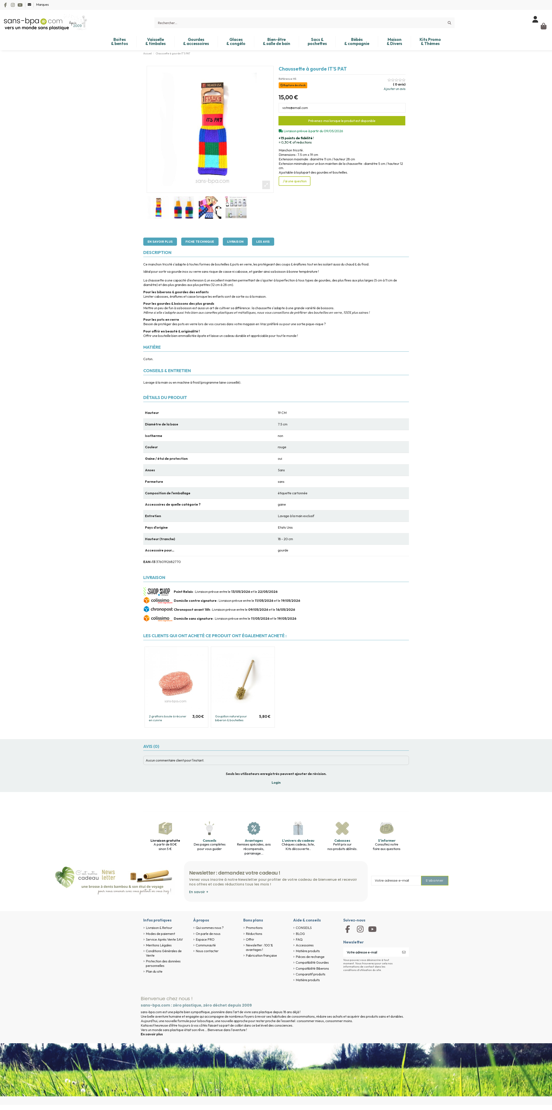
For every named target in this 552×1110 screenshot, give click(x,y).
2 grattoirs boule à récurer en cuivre (167, 718)
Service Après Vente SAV (164, 939)
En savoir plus (160, 242)
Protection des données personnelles (163, 963)
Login (276, 782)
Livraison (235, 242)
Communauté (206, 945)
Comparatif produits (310, 974)
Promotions (254, 928)
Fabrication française (261, 955)
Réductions (254, 934)
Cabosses (342, 840)
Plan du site (154, 971)
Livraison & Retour (159, 928)
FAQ (299, 939)
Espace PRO (205, 939)
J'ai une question (295, 181)
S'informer (387, 840)
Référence (285, 78)
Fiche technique (199, 242)
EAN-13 (149, 562)
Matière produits (308, 951)
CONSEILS (304, 928)
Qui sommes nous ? (210, 928)
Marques (42, 4)
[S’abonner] (404, 952)
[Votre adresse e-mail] (371, 952)
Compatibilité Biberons (312, 968)
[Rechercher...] (449, 22)
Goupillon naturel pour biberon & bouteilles (231, 718)
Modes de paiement (160, 934)
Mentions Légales (159, 945)
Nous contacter (207, 951)
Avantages (254, 840)
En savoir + (199, 891)
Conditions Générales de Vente (164, 953)
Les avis (263, 242)
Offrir (250, 939)
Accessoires (305, 945)
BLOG (300, 934)
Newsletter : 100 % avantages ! (259, 947)
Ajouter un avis (395, 89)
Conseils (209, 840)
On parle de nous (208, 934)
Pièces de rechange (310, 957)
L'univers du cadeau (298, 840)
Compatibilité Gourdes (312, 962)
